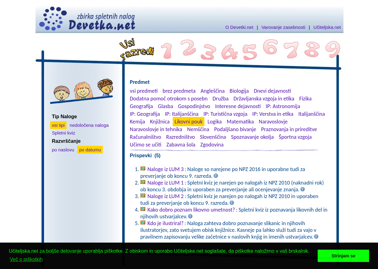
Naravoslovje (273, 121)
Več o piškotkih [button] (26, 259)
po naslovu (63, 149)
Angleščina (212, 91)
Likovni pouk (189, 121)
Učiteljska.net (327, 27)
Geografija (141, 106)
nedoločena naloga (89, 125)
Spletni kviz (63, 132)
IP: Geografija (145, 114)
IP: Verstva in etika (272, 114)
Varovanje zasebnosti (283, 27)
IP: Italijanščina (182, 114)
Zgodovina (211, 144)
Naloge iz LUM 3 (165, 169)
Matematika (240, 121)
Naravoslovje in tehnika (156, 129)
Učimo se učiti (146, 144)
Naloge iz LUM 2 (165, 196)
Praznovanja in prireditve (289, 129)
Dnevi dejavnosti (272, 91)
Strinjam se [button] (344, 255)
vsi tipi (58, 125)
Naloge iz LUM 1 (165, 182)
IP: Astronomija (283, 106)
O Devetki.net (239, 27)
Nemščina (198, 129)
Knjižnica (160, 121)
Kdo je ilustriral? (165, 223)
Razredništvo (180, 137)
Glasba (165, 106)
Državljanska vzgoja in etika (264, 98)
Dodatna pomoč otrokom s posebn (169, 98)
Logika (214, 121)
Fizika (305, 98)
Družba (221, 98)
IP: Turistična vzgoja (225, 114)
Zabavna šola (180, 144)
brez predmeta (179, 91)
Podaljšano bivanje (235, 129)
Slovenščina (213, 137)
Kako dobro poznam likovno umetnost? (191, 209)
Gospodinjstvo (194, 106)
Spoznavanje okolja (252, 137)
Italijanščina (311, 114)
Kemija (137, 121)
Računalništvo (145, 137)
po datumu (90, 149)
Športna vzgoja (295, 137)
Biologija (239, 91)
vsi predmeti (144, 91)
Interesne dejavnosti (238, 106)
